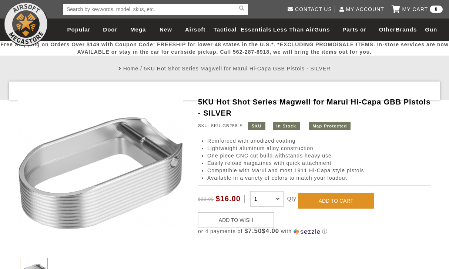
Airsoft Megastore (26, 24)
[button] (314, 231)
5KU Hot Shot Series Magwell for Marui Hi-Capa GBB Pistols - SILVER (237, 69)
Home (130, 69)
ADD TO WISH (236, 220)
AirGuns (318, 29)
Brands (406, 29)
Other (387, 29)
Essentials (256, 29)
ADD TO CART (336, 201)
